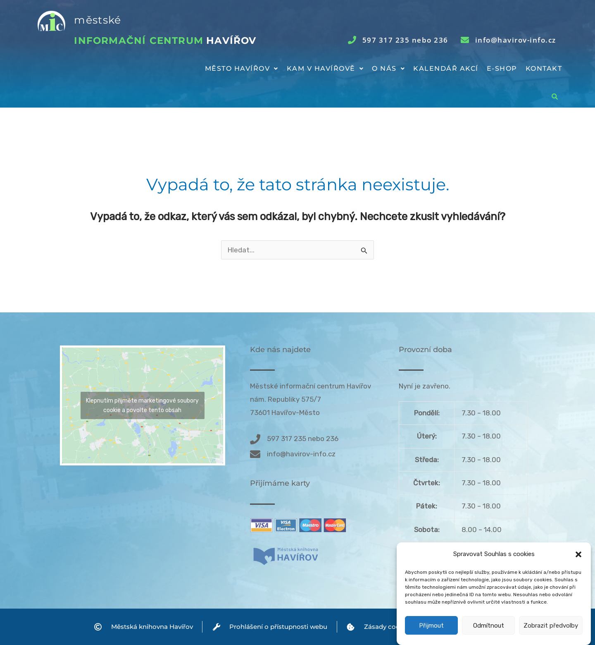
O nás (388, 68)
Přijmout (431, 626)
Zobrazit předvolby (551, 626)
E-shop (502, 68)
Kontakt (544, 68)
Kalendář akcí (445, 68)
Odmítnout (488, 626)
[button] (578, 555)
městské (97, 20)
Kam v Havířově (325, 68)
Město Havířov (241, 68)
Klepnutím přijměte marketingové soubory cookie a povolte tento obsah (142, 405)
